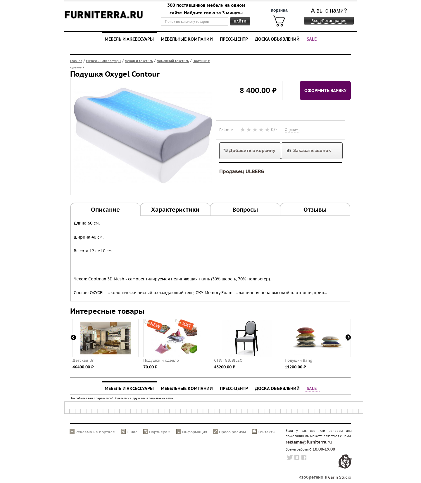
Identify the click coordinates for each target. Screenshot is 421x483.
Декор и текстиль (139, 61)
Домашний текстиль (173, 61)
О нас (132, 431)
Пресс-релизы (232, 431)
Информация (194, 431)
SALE (312, 39)
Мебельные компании (187, 39)
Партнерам (159, 431)
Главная (76, 61)
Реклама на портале (95, 431)
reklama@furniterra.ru (309, 442)
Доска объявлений (277, 39)
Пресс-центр (234, 39)
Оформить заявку (325, 90)
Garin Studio (339, 477)
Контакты (266, 431)
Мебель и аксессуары (129, 39)
